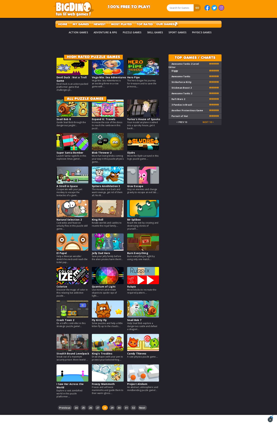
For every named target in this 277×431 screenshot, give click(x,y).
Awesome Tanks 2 (182, 93)
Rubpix (131, 286)
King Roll (97, 219)
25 (83, 407)
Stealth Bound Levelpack (73, 353)
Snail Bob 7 (134, 320)
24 (76, 407)
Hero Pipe (133, 77)
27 (97, 407)
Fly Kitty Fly (99, 320)
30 (119, 407)
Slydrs (131, 152)
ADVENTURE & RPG (105, 32)
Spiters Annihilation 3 (106, 186)
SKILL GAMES (155, 32)
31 (126, 407)
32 (133, 407)
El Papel (62, 253)
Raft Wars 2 (178, 99)
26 (90, 407)
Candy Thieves (136, 353)
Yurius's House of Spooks (143, 119)
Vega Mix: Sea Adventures (109, 77)
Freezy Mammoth (103, 384)
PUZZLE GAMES (132, 32)
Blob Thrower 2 (102, 152)
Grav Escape (135, 186)
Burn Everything (137, 253)
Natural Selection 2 (69, 219)
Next (142, 407)
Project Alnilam (137, 384)
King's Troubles (102, 353)
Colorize (62, 286)
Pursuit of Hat (180, 116)
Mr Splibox (134, 219)
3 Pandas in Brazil (182, 104)
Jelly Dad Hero (101, 253)
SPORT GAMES (177, 32)
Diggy (175, 70)
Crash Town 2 (65, 320)
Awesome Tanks (181, 76)
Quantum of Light (104, 286)
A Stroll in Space (67, 186)
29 (112, 407)
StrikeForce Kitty (181, 82)
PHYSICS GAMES (201, 32)
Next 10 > (208, 122)
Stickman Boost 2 (182, 87)
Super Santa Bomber (70, 152)
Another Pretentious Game (187, 110)
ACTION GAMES (78, 32)
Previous (64, 407)
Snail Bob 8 (64, 119)
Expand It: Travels (104, 119)
